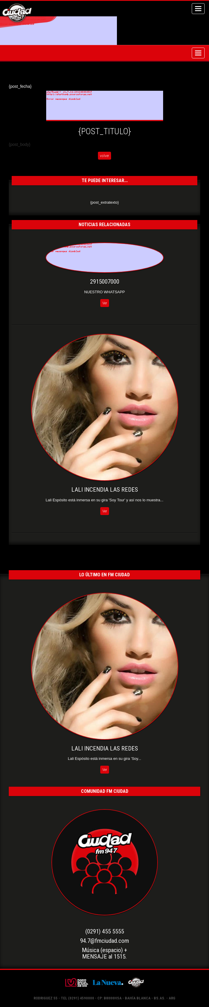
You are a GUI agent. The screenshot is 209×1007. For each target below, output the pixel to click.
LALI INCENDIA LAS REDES (104, 489)
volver (104, 155)
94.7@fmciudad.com (104, 940)
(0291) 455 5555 (104, 931)
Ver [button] (104, 303)
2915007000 (104, 281)
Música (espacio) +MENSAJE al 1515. (104, 953)
